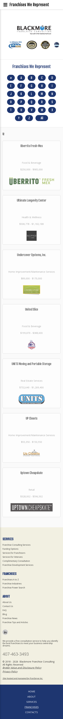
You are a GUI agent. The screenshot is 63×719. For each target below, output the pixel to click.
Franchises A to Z (11, 579)
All (42, 118)
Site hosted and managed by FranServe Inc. (23, 678)
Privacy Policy (10, 671)
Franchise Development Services (18, 565)
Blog (5, 614)
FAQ (5, 610)
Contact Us (8, 606)
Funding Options (10, 548)
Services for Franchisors (14, 552)
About (31, 696)
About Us (7, 602)
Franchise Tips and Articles (15, 622)
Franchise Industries (12, 583)
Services (31, 701)
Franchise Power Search (14, 587)
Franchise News (10, 618)
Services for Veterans (13, 557)
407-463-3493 (16, 654)
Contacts (31, 712)
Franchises (32, 707)
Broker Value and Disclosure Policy (22, 667)
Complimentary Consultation (16, 561)
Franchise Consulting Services (16, 544)
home (31, 691)
